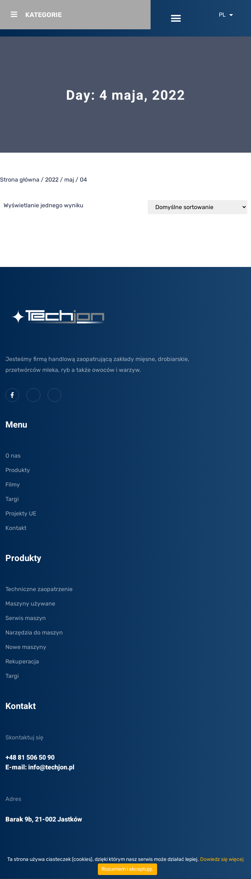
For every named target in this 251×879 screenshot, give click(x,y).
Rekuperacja (22, 661)
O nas (13, 455)
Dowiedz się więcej (222, 859)
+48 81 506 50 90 (30, 758)
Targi (12, 499)
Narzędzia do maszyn (34, 632)
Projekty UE (20, 513)
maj (69, 179)
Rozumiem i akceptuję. (127, 869)
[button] (175, 18)
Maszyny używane (30, 603)
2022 (52, 179)
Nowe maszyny (25, 647)
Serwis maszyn (25, 618)
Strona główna (19, 179)
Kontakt (15, 528)
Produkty (17, 470)
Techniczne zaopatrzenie (39, 589)
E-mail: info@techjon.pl (39, 767)
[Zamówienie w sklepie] (197, 207)
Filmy (12, 484)
